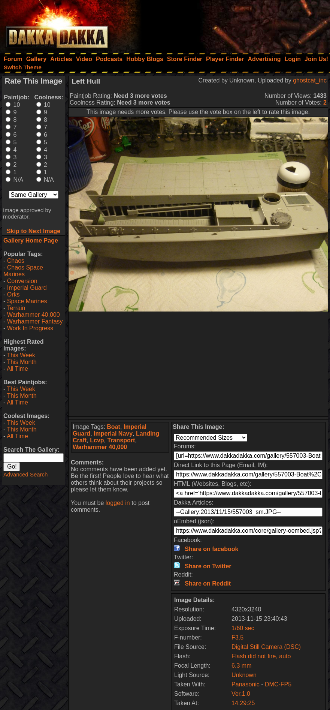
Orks (13, 294)
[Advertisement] (229, 24)
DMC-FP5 (278, 684)
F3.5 (237, 637)
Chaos (15, 261)
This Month (21, 362)
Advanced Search (25, 474)
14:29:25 (243, 703)
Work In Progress (30, 328)
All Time (17, 368)
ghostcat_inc (310, 80)
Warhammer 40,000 (33, 315)
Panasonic (245, 684)
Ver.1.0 (240, 694)
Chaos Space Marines (23, 270)
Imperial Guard (27, 288)
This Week (21, 355)
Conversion (22, 281)
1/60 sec (242, 628)
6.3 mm (241, 665)
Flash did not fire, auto (261, 656)
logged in (118, 503)
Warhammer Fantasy (35, 321)
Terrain (16, 308)
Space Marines (27, 301)
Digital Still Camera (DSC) (266, 647)
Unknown (244, 675)
